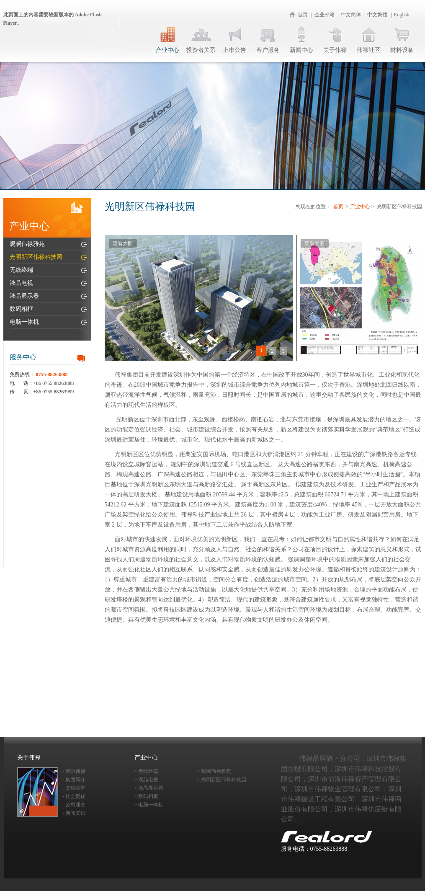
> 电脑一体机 (149, 805)
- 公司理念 (74, 805)
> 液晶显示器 (149, 788)
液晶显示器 (24, 296)
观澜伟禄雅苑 (27, 244)
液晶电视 (21, 283)
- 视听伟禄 (74, 771)
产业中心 (360, 206)
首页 (303, 15)
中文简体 (351, 15)
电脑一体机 (24, 322)
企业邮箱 (324, 15)
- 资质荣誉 (74, 788)
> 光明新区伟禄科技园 (222, 780)
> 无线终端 (146, 771)
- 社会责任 (74, 796)
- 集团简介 (74, 780)
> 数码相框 (146, 796)
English (402, 15)
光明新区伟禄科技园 (36, 257)
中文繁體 (377, 15)
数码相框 (21, 309)
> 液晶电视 (146, 780)
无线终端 (21, 270)
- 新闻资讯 (74, 813)
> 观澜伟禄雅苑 (214, 771)
